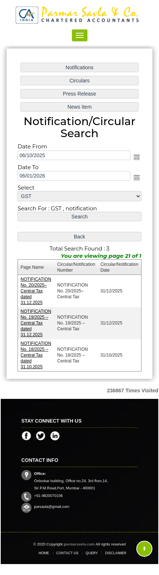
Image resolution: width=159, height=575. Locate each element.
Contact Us (70, 553)
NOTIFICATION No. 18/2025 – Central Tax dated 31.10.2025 (36, 354)
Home (51, 553)
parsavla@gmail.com (57, 502)
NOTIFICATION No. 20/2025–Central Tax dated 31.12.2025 (36, 290)
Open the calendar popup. (136, 158)
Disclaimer (108, 553)
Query (89, 553)
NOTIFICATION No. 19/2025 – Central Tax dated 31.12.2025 (36, 322)
